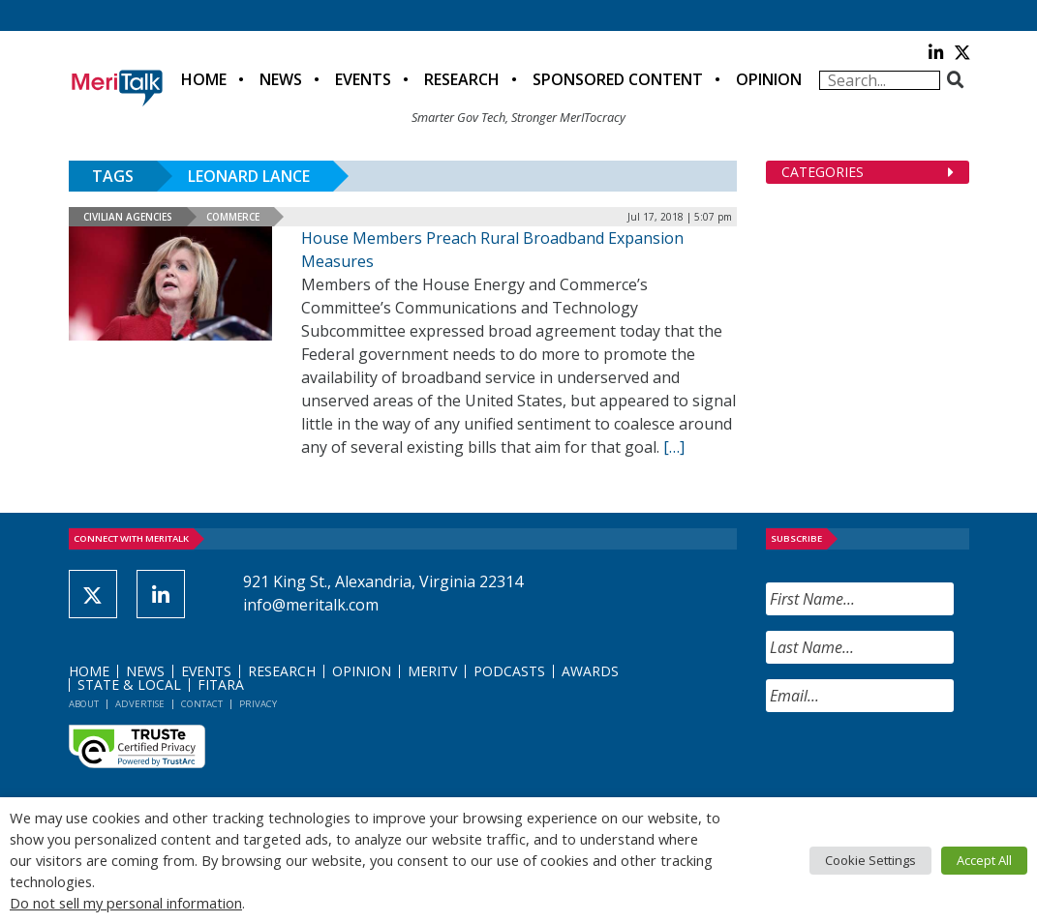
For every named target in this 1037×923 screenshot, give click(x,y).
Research (462, 79)
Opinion (769, 79)
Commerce (232, 216)
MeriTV (432, 671)
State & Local (129, 684)
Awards (590, 671)
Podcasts (509, 671)
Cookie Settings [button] (870, 860)
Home (204, 79)
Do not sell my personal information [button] (126, 902)
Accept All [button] (984, 860)
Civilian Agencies (127, 216)
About (84, 704)
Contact (202, 704)
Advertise (140, 704)
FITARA (221, 684)
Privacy (258, 704)
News (280, 79)
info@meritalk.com (311, 604)
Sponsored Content (618, 79)
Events (363, 79)
